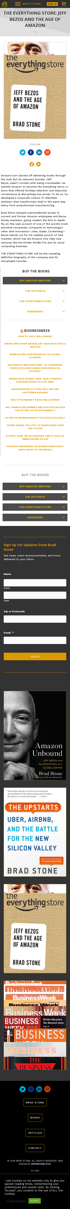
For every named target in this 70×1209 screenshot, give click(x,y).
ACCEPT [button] (35, 1201)
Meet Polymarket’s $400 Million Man (35, 400)
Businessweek (37, 330)
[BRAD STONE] (28, 4)
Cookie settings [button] (16, 1201)
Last (6, 600)
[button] (64, 280)
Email (9, 632)
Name (7, 574)
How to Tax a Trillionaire (35, 336)
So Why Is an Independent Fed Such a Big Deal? (35, 418)
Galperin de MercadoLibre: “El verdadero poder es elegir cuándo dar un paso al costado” (35, 368)
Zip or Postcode (14, 611)
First (7, 588)
